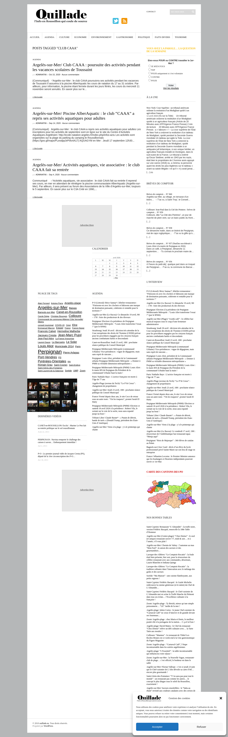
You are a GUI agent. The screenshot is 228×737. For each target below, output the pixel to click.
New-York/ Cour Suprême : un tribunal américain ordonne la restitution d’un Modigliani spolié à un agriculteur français (168, 110)
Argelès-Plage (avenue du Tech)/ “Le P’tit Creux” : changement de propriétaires (168, 382)
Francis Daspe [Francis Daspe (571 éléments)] (78, 328)
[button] (221, 698)
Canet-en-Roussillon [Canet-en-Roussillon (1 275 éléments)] (69, 312)
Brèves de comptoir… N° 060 (159, 194)
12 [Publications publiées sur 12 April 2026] (137, 266)
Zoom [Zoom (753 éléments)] (83, 370)
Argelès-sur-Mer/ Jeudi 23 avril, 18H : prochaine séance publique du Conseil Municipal (171, 389)
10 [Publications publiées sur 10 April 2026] (124, 266)
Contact (151, 12)
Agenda (49, 37)
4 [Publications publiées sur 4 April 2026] (130, 263)
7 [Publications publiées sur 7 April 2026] (102, 266)
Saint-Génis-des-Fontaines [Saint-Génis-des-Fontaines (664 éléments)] (50, 368)
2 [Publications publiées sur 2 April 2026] (116, 263)
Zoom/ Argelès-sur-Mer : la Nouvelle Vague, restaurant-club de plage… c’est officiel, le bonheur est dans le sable (171, 660)
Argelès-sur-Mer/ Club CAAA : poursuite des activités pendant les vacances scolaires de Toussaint (86, 67)
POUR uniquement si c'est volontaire (167, 73)
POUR (154, 80)
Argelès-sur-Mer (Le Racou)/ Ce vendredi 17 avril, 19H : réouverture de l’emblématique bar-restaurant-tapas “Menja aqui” (171, 434)
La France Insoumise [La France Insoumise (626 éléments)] (64, 338)
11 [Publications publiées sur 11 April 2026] (130, 266)
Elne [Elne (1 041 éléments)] (74, 325)
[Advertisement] (49, 269)
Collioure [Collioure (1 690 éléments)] (75, 316)
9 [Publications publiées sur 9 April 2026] (116, 266)
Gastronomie (124, 37)
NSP (153, 70)
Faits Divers (162, 37)
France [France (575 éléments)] (68, 328)
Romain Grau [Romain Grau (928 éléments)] (45, 364)
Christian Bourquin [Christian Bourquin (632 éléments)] (59, 316)
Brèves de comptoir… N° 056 (159, 261)
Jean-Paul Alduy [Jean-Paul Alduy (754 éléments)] (46, 338)
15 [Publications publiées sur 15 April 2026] (110, 269)
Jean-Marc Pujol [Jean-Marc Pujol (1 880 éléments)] (69, 335)
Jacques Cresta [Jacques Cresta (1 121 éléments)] (47, 335)
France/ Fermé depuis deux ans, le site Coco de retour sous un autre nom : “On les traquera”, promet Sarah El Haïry (170, 397)
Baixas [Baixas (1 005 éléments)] (73, 308)
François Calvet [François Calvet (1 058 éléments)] (47, 331)
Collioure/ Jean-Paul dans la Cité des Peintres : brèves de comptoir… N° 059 (171, 211)
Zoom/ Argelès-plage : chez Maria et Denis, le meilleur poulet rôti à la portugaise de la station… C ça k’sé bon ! (171, 620)
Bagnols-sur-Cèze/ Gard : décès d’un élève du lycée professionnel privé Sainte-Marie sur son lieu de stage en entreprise (171, 450)
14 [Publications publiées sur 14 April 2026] (103, 269)
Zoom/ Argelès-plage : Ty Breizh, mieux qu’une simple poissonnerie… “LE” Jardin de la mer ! (170, 604)
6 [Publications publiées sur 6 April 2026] (95, 266)
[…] (148, 172)
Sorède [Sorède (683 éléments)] (68, 370)
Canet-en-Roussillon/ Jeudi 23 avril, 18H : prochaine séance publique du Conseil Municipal (169, 341)
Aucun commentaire (70, 75)
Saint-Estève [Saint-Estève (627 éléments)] (74, 365)
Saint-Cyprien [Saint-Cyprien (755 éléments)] (61, 365)
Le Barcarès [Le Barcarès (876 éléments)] (58, 342)
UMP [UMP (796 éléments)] (75, 370)
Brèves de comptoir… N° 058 (159, 228)
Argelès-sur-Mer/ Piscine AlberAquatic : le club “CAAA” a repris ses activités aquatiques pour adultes (83, 115)
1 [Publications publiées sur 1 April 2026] (109, 263)
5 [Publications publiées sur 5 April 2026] (137, 263)
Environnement (101, 37)
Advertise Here (87, 225)
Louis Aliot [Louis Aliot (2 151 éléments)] (46, 346)
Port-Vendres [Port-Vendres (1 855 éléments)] (47, 357)
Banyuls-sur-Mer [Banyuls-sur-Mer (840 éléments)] (46, 312)
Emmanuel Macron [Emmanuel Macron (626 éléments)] (46, 328)
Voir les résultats (171, 88)
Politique (144, 37)
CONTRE (155, 77)
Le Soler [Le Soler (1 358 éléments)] (71, 341)
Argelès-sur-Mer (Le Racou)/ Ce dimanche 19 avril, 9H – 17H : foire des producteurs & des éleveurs (170, 304)
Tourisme (181, 37)
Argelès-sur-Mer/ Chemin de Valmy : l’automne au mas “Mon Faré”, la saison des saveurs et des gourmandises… (170, 548)
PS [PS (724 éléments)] (59, 357)
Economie (80, 37)
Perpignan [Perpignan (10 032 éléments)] (50, 352)
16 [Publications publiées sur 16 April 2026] (117, 269)
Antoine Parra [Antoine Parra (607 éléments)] (57, 303)
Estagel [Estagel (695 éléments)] (59, 328)
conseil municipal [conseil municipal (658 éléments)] (46, 325)
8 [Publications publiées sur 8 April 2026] (109, 266)
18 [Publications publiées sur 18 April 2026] (130, 269)
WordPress (48, 726)
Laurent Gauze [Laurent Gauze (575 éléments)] (44, 342)
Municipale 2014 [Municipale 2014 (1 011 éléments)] (64, 346)
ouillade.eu (44, 723)
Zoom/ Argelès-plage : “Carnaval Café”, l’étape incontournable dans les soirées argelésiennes (167, 645)
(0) (152, 172)
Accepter (157, 726)
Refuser (201, 726)
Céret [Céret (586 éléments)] (68, 325)
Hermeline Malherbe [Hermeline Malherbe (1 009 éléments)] (68, 331)
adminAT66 (41, 75)
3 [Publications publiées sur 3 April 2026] (123, 263)
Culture (64, 37)
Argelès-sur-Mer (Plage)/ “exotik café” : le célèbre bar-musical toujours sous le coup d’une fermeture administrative (170, 322)
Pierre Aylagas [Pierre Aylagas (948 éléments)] (71, 352)
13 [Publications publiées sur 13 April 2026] (96, 269)
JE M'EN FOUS (158, 66)
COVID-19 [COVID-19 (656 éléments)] (59, 325)
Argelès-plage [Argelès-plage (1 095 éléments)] (72, 303)
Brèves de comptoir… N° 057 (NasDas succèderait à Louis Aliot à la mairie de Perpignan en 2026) (169, 244)
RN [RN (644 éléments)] (69, 362)
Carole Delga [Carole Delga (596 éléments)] (43, 316)
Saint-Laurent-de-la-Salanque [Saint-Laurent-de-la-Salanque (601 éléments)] (51, 371)
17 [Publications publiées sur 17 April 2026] (124, 269)
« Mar (116, 278)
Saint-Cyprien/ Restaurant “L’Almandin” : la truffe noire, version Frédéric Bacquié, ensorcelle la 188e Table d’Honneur (171, 529)
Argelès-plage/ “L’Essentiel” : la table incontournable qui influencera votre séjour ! (169, 652)
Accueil (35, 37)
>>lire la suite (38, 97)
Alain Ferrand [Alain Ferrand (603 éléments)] (44, 303)
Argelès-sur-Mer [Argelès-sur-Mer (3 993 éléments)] (53, 307)
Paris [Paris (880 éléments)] (78, 346)
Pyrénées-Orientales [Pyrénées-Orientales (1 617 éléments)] (52, 361)
